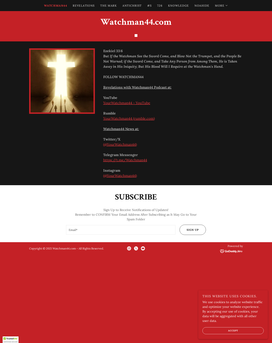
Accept (221, 330)
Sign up (189, 312)
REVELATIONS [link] (84, 5)
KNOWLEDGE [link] (178, 5)
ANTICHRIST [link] (132, 5)
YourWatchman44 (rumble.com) (129, 201)
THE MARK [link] (108, 5)
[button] (221, 5)
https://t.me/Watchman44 (125, 242)
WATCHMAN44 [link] (55, 5)
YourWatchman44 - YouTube (126, 185)
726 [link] (159, 5)
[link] (136, 24)
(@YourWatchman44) (120, 227)
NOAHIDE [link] (201, 5)
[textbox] (120, 312)
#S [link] (149, 5)
